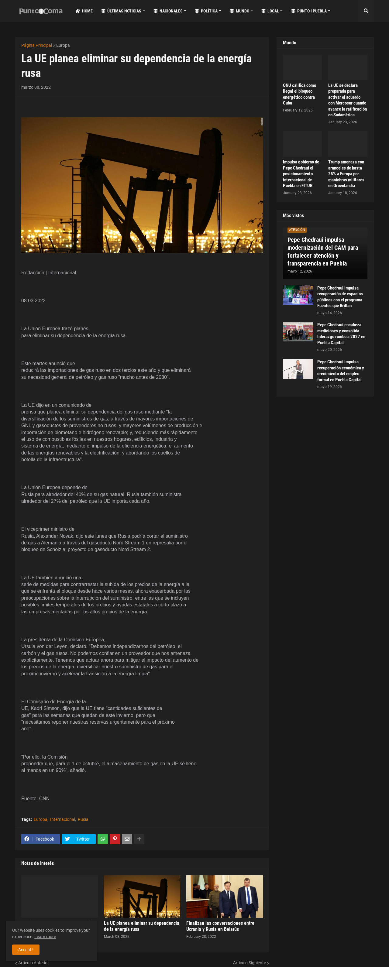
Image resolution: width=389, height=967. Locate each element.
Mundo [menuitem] (239, 11)
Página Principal (36, 45)
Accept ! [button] (25, 949)
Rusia (83, 819)
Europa (63, 45)
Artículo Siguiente (249, 962)
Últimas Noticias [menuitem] (121, 11)
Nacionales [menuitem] (168, 11)
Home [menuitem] (84, 11)
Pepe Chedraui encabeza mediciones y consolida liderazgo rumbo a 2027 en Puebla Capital (341, 333)
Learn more (45, 936)
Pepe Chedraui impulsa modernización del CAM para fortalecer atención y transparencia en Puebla (322, 251)
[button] (366, 11)
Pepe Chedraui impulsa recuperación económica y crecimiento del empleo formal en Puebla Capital (340, 370)
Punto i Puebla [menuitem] (309, 11)
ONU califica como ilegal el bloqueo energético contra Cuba (299, 94)
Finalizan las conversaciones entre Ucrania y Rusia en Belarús (220, 926)
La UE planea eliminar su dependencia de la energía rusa (141, 926)
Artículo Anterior (33, 962)
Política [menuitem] (206, 11)
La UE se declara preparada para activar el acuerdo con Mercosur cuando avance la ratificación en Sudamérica (347, 100)
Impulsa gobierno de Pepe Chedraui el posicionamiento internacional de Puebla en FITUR (301, 173)
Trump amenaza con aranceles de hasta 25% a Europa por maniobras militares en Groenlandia (346, 173)
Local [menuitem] (270, 11)
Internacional (62, 819)
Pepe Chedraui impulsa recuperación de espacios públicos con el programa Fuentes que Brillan (340, 297)
